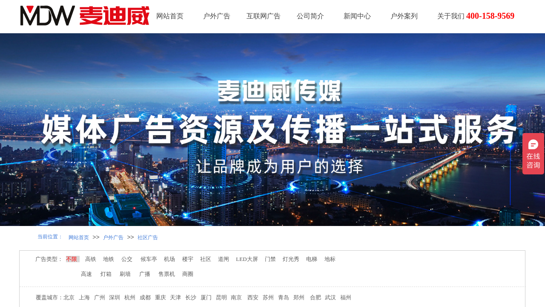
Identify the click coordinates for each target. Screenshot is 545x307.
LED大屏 (246, 259)
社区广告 (148, 237)
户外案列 (404, 16)
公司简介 (310, 16)
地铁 (108, 259)
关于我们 (451, 16)
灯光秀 (292, 259)
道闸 (224, 259)
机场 (169, 259)
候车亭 (149, 259)
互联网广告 (264, 16)
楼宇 (188, 259)
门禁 (270, 259)
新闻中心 (357, 16)
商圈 (187, 274)
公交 (126, 259)
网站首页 (170, 16)
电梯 (310, 259)
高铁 (91, 259)
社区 (205, 259)
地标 (330, 259)
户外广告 (216, 16)
